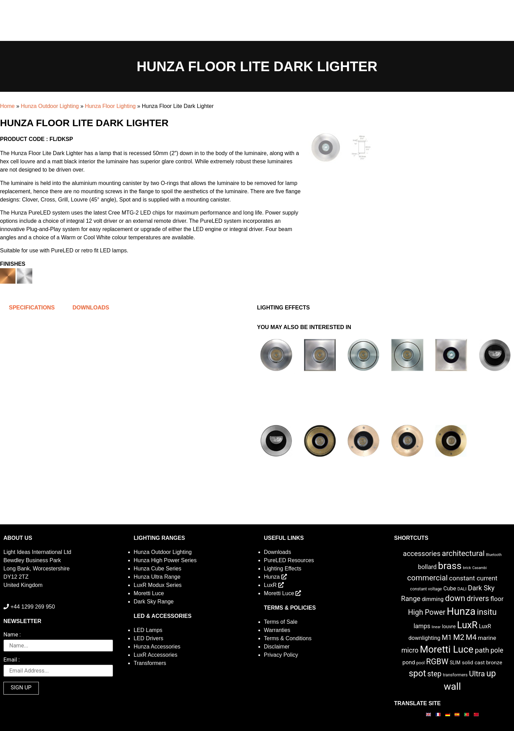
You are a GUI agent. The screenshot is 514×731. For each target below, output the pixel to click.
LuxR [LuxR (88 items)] (467, 625)
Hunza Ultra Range (157, 577)
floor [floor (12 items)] (497, 599)
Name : (12, 635)
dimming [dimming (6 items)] (433, 599)
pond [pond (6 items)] (408, 662)
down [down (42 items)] (455, 598)
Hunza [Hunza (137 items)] (461, 611)
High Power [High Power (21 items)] (426, 612)
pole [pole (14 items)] (497, 650)
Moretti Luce (149, 593)
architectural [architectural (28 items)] (463, 553)
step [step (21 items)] (434, 673)
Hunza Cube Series (157, 568)
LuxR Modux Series (158, 585)
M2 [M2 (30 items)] (459, 637)
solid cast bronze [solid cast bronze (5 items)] (482, 662)
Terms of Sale (281, 622)
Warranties (277, 630)
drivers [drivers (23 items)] (478, 598)
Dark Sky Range (154, 601)
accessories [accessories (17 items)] (421, 553)
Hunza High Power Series (165, 560)
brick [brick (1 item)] (467, 568)
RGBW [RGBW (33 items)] (437, 661)
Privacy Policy (281, 655)
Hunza (275, 577)
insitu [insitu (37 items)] (487, 612)
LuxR (274, 585)
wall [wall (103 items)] (452, 686)
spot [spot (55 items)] (417, 673)
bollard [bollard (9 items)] (427, 567)
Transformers (150, 663)
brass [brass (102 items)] (450, 565)
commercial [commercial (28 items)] (427, 577)
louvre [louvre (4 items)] (449, 626)
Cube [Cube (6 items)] (449, 588)
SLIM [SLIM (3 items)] (455, 662)
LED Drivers (148, 638)
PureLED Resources (289, 560)
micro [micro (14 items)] (409, 650)
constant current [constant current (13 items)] (473, 578)
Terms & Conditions (288, 638)
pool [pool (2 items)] (420, 662)
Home (7, 106)
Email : (11, 660)
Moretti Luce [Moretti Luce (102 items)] (446, 649)
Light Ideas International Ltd (37, 552)
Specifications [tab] (32, 307)
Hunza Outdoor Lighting (50, 106)
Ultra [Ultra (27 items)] (477, 673)
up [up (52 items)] (491, 673)
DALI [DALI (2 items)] (461, 588)
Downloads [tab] (90, 307)
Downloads (277, 552)
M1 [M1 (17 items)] (447, 637)
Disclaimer (277, 647)
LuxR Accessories (155, 655)
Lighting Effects (282, 568)
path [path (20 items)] (482, 650)
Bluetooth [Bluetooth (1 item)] (494, 555)
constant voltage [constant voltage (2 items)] (426, 588)
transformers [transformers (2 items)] (455, 674)
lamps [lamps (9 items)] (422, 626)
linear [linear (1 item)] (436, 627)
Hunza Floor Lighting (110, 106)
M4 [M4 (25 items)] (471, 637)
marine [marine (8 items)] (487, 637)
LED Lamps (148, 630)
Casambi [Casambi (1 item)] (479, 568)
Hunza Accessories (157, 647)
